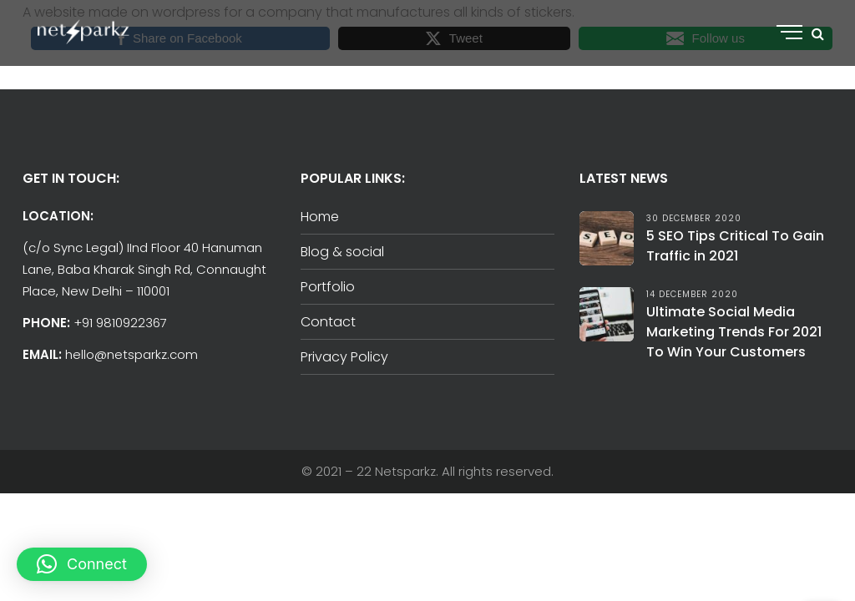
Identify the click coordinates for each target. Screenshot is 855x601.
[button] (82, 564)
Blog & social (342, 251)
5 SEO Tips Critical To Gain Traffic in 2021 (735, 245)
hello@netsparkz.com (131, 354)
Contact (328, 321)
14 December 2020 (692, 294)
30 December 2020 (693, 218)
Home (320, 216)
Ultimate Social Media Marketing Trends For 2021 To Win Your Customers (734, 331)
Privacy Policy (344, 356)
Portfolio (328, 286)
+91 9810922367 (120, 322)
